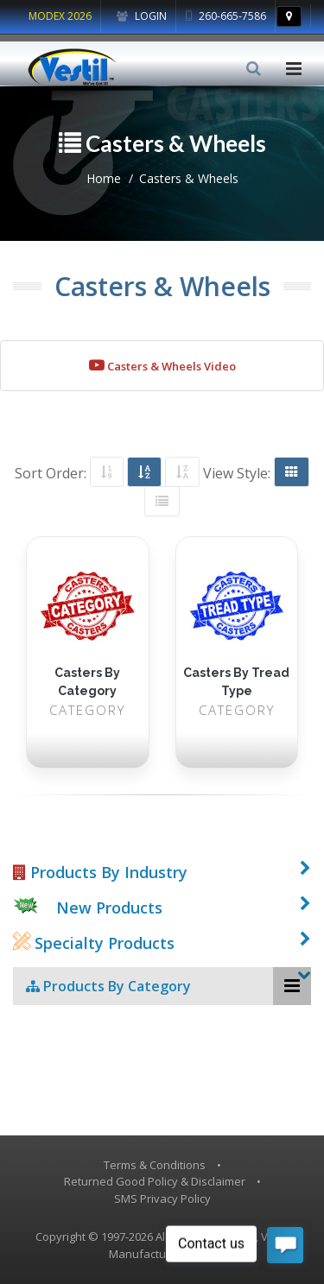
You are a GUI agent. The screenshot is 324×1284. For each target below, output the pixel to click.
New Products (109, 907)
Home (103, 178)
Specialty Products (94, 943)
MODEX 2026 (60, 16)
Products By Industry (100, 872)
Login (142, 16)
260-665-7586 (226, 16)
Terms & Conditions (155, 1165)
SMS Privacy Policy (162, 1198)
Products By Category (108, 986)
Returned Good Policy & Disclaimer (154, 1181)
